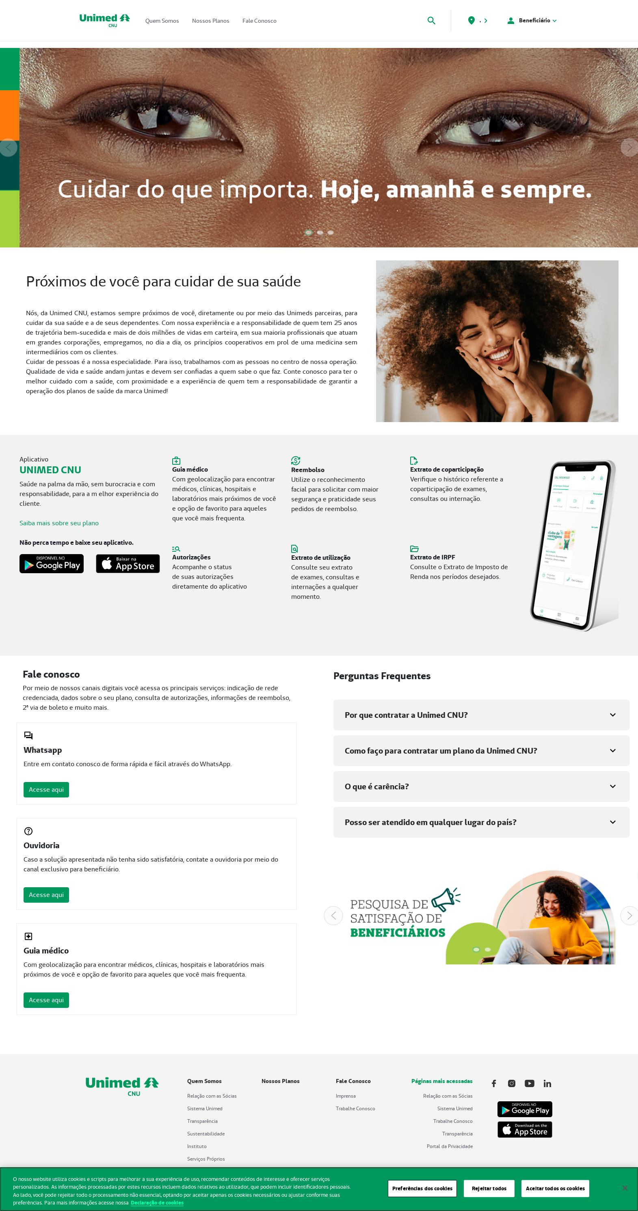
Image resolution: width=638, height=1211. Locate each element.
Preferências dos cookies (422, 1192)
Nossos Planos (210, 20)
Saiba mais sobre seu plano (59, 523)
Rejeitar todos (489, 1192)
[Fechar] (625, 1193)
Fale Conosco (259, 20)
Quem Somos (162, 20)
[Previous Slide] (8, 147)
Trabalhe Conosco (355, 1108)
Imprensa (346, 1096)
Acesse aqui (46, 789)
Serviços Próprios (206, 1159)
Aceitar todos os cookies (555, 1192)
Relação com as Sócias (212, 1096)
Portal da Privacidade (450, 1146)
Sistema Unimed (205, 1108)
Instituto (197, 1146)
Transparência (202, 1121)
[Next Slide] (630, 147)
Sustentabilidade (206, 1134)
